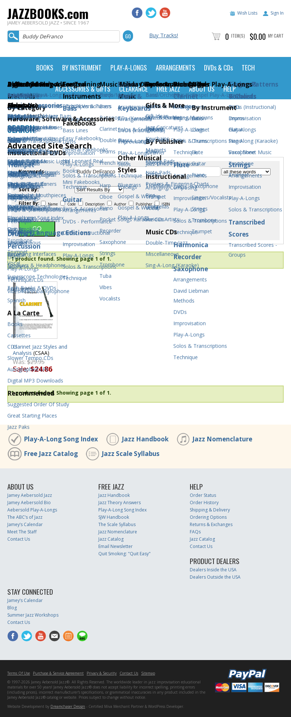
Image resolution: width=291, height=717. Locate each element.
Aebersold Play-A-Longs (32, 510)
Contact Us (18, 539)
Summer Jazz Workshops (32, 615)
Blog (12, 608)
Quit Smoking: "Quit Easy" (124, 554)
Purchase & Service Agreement (58, 673)
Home (13, 115)
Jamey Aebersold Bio (29, 502)
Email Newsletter (115, 546)
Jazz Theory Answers (119, 502)
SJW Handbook (113, 517)
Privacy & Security (102, 673)
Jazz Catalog (111, 539)
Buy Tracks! (163, 35)
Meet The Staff (22, 532)
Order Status (203, 495)
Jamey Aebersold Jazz (29, 495)
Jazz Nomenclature (222, 439)
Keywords (31, 171)
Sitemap (148, 673)
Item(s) (238, 35)
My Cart (276, 35)
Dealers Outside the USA (215, 577)
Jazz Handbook (145, 439)
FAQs (195, 532)
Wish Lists (247, 13)
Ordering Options (208, 517)
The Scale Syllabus (117, 524)
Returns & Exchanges (211, 524)
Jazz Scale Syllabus (130, 453)
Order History (204, 502)
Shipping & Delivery (210, 510)
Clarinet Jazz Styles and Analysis (40, 349)
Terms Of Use (18, 673)
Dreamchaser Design (67, 706)
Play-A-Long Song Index (61, 439)
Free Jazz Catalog (51, 453)
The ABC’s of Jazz (24, 517)
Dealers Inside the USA (213, 570)
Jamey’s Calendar (25, 524)
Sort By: (29, 189)
